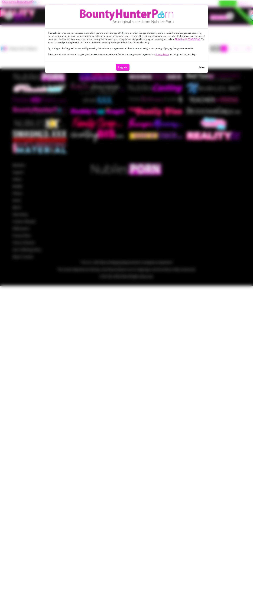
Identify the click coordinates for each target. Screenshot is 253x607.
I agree (122, 67)
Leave (202, 67)
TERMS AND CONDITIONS (187, 39)
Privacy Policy (162, 54)
